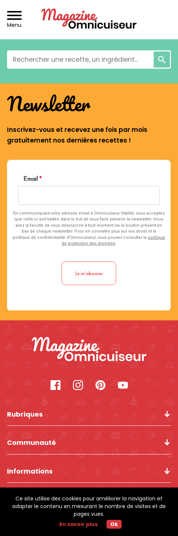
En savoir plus (78, 524)
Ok (114, 524)
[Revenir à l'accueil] (89, 19)
